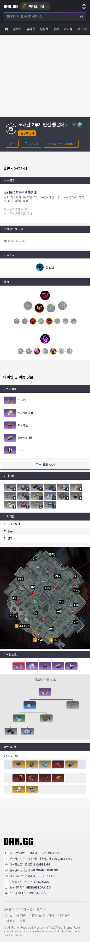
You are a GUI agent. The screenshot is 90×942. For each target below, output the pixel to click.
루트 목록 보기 (45, 465)
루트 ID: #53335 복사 (61, 144)
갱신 (12, 144)
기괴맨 (72, 124)
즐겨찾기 (31, 144)
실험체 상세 (27, 133)
